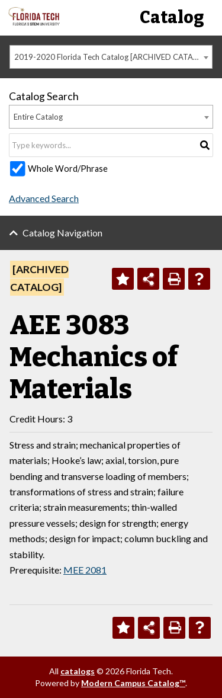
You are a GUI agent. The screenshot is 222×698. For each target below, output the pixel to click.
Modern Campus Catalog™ (133, 683)
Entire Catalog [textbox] (38, 116)
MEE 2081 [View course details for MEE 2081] (85, 569)
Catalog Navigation (62, 232)
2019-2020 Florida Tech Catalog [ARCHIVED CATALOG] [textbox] (112, 57)
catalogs (77, 671)
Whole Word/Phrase (68, 169)
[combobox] (111, 57)
